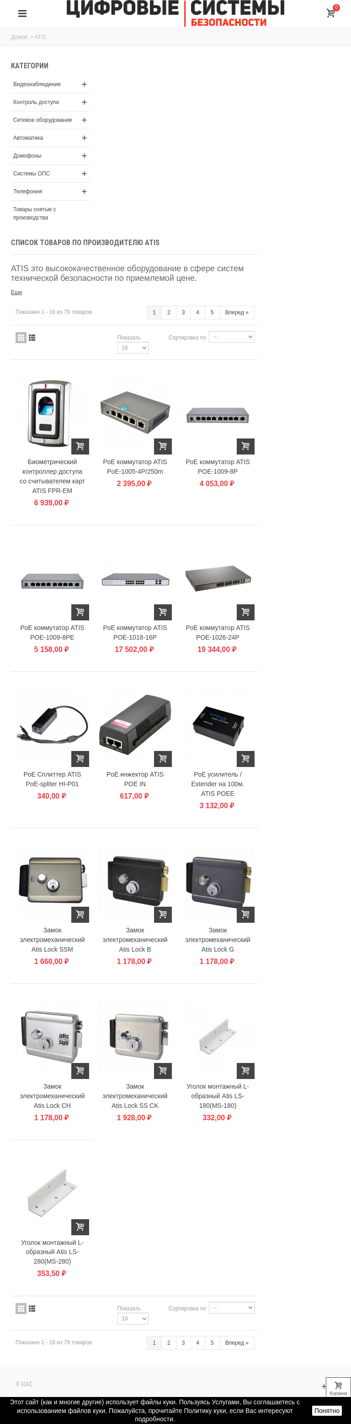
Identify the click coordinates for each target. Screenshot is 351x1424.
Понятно (327, 1410)
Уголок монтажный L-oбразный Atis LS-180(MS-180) (299, 907)
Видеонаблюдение (37, 84)
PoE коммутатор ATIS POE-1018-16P (218, 449)
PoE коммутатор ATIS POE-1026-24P (299, 449)
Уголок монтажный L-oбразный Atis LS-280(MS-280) (137, 1061)
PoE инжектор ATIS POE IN (218, 594)
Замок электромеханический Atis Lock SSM (137, 753)
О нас (24, 1193)
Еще (102, 113)
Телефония (27, 200)
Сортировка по (268, 158)
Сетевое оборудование (31, 124)
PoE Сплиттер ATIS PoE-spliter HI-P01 (137, 594)
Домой (19, 37)
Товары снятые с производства (34, 221)
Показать (210, 158)
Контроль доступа (36, 102)
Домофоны (27, 164)
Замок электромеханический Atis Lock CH (137, 907)
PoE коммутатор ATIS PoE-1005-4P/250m (218, 285)
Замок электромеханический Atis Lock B (218, 753)
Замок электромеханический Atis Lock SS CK (218, 907)
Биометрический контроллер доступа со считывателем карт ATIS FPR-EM (137, 295)
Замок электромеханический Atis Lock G (299, 753)
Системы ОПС (31, 182)
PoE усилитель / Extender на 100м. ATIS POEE (299, 599)
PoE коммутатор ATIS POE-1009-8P (299, 285)
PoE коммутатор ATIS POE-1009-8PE (137, 449)
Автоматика (28, 146)
